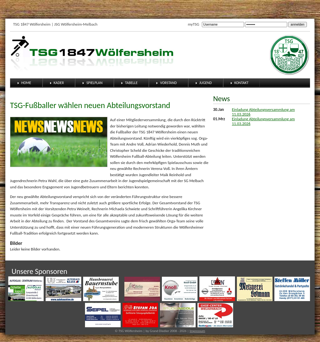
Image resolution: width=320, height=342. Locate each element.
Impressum (197, 331)
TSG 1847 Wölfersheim (32, 24)
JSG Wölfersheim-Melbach (76, 24)
